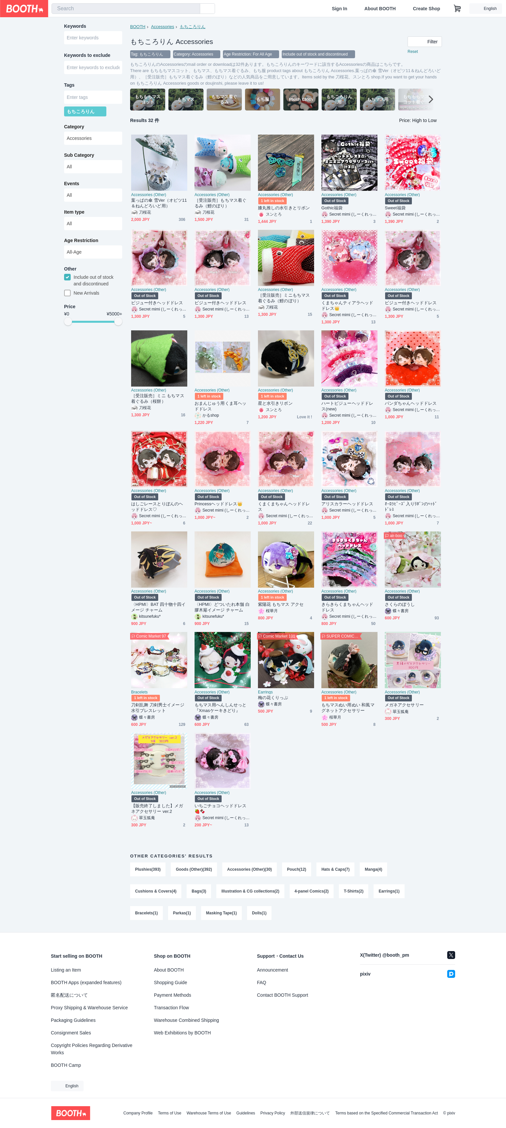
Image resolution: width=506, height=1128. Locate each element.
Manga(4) (373, 869)
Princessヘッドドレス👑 (218, 503)
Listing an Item (66, 970)
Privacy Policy (272, 1113)
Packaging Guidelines (73, 1020)
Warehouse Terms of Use (209, 1113)
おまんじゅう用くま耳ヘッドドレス (220, 406)
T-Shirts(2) (353, 891)
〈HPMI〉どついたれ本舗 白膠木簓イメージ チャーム (222, 607)
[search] (194, 9)
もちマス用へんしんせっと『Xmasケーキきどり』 (220, 707)
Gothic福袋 (332, 207)
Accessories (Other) (148, 195)
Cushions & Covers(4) (155, 891)
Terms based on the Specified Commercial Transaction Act (386, 1113)
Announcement (272, 970)
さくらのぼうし (400, 604)
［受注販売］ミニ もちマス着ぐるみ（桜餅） (157, 398)
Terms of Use (169, 1113)
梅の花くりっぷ (273, 697)
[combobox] (126, 8)
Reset (413, 51)
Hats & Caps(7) (335, 869)
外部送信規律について (310, 1113)
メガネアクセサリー (404, 704)
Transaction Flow (171, 1007)
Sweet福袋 (395, 207)
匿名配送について (69, 995)
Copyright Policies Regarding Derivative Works (91, 1049)
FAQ (261, 982)
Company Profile (138, 1113)
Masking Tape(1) (221, 913)
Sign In (339, 8)
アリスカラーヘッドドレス (347, 503)
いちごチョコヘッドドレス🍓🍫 (220, 808)
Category (74, 126)
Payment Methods (172, 995)
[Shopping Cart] (457, 8)
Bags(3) (199, 891)
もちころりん (192, 26)
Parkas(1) (182, 913)
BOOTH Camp (66, 1065)
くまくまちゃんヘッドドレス (284, 506)
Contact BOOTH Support (282, 995)
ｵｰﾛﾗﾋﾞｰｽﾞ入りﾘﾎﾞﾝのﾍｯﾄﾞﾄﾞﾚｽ (411, 506)
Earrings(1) (389, 891)
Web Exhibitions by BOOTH (182, 1032)
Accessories (162, 26)
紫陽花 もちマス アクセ (281, 604)
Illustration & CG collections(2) (250, 891)
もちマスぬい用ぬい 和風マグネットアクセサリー (348, 707)
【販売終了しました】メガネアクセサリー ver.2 (157, 808)
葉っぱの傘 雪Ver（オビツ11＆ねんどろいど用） (159, 203)
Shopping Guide (170, 982)
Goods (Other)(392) (194, 869)
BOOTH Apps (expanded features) (86, 982)
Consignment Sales (71, 1032)
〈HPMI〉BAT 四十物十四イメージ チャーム (158, 607)
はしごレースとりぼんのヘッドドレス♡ (157, 506)
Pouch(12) (296, 869)
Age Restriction (81, 240)
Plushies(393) (148, 869)
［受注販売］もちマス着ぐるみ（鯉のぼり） (220, 203)
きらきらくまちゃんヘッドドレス (347, 607)
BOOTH (137, 26)
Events (71, 183)
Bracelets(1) (146, 913)
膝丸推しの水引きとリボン (284, 207)
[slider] (68, 321)
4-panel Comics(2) (312, 891)
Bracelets (139, 692)
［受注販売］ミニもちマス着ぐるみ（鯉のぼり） (284, 298)
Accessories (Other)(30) (249, 869)
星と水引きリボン (275, 403)
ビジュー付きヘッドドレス (157, 302)
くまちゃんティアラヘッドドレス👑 (347, 305)
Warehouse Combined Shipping (186, 1020)
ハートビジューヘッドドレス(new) (347, 406)
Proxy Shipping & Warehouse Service (89, 1007)
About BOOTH (380, 8)
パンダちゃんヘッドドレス (411, 403)
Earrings (265, 692)
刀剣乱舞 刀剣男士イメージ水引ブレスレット (157, 707)
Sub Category (79, 155)
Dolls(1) (259, 913)
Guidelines (245, 1113)
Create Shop (426, 8)
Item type (74, 212)
